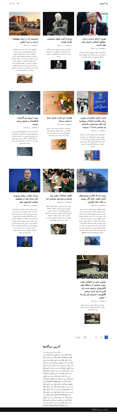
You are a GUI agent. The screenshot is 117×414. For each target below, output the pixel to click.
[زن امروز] (104, 3)
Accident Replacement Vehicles (54, 407)
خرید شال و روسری (67, 367)
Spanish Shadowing (53, 383)
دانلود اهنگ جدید (66, 357)
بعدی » (78, 339)
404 (18, 3)
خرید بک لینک (47, 365)
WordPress (95, 412)
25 (85, 339)
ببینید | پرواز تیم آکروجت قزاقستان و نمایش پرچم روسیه (27, 121)
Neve (106, 412)
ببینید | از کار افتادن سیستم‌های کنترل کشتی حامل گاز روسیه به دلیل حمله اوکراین (92, 199)
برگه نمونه (12, 3)
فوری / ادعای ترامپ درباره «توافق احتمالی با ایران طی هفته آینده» (94, 42)
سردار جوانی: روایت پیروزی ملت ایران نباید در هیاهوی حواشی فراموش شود (25, 199)
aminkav (102, 48)
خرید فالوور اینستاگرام (53, 357)
